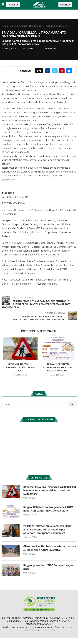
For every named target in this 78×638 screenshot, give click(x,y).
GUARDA (65, 4)
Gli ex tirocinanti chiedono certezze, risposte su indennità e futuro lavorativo (49, 548)
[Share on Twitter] (55, 70)
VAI (72, 404)
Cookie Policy (30, 630)
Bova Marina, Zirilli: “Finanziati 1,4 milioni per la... (20, 367)
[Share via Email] (69, 70)
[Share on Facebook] (47, 70)
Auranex (69, 627)
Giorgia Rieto (11, 48)
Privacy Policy (47, 630)
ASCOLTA (13, 4)
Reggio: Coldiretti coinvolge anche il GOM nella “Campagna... (57, 367)
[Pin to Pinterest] (62, 70)
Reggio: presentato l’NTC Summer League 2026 (48, 567)
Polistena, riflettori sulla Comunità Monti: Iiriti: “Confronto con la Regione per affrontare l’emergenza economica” (47, 530)
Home (5, 26)
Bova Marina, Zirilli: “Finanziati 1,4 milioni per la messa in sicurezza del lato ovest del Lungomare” (49, 490)
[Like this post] (40, 70)
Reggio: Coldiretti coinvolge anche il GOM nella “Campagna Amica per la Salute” (48, 509)
